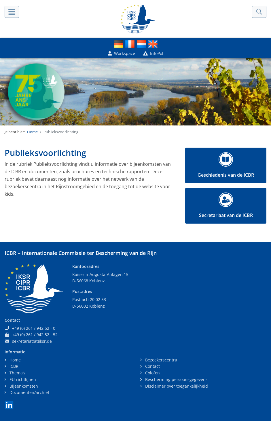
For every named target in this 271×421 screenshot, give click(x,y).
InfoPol (153, 53)
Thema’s (16, 373)
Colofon (152, 373)
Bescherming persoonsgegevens (176, 379)
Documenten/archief (28, 392)
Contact (152, 366)
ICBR (13, 366)
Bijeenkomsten (23, 386)
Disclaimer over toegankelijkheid (176, 386)
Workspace (121, 53)
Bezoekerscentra (160, 360)
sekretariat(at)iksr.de (32, 341)
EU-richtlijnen (22, 379)
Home (32, 131)
